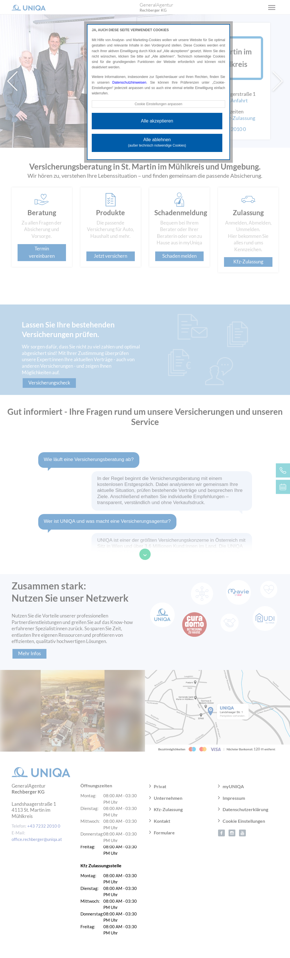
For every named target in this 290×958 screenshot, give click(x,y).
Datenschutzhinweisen (129, 82)
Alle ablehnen (157, 142)
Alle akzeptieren (157, 121)
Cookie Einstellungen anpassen (158, 104)
